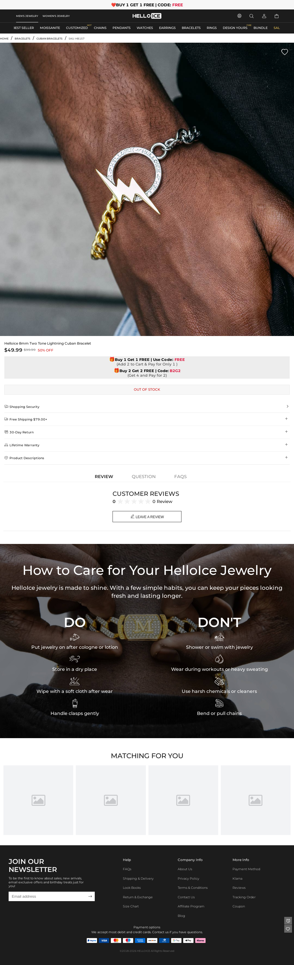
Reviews (239, 888)
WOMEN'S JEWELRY (56, 15)
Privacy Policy (188, 879)
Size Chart (131, 906)
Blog (181, 916)
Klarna (237, 879)
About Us (185, 869)
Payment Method (246, 869)
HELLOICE (143, 950)
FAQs (127, 869)
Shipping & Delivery (138, 879)
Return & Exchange (138, 897)
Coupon (239, 906)
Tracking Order (244, 897)
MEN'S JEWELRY (27, 15)
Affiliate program (191, 906)
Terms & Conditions (193, 888)
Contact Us (186, 897)
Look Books (132, 888)
